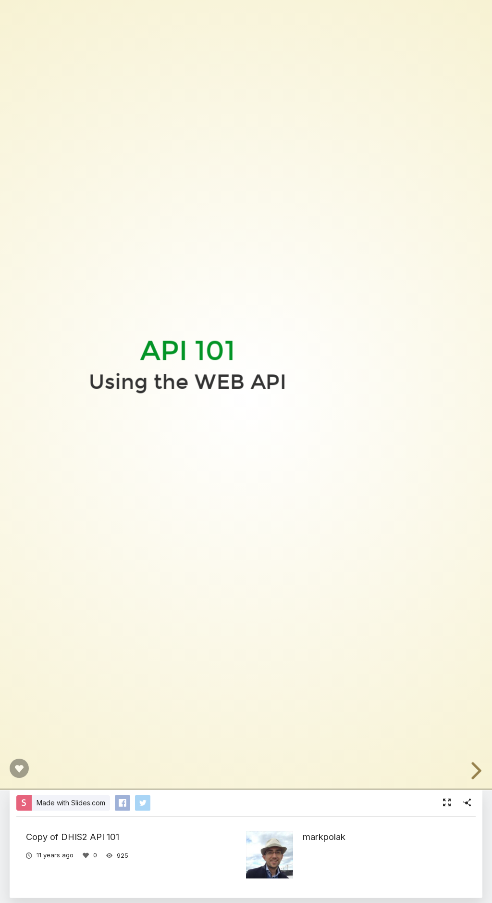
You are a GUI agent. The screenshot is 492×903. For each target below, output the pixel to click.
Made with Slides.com (71, 803)
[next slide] (482, 770)
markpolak (324, 836)
